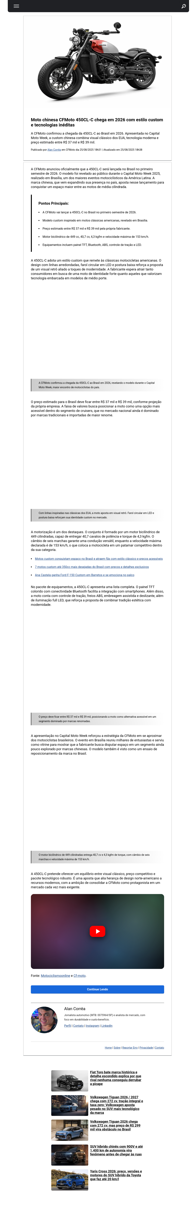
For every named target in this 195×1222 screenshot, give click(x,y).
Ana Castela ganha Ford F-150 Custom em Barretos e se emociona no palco (84, 575)
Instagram (92, 1026)
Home (108, 1047)
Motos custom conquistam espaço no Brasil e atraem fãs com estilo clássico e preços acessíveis (99, 559)
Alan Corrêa (54, 149)
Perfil (67, 1026)
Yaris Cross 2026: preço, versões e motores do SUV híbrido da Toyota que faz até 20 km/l (116, 1175)
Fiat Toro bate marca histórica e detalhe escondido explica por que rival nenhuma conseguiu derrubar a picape (115, 1078)
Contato (78, 1026)
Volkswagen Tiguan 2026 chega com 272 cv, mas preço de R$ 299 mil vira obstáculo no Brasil (115, 1125)
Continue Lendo (97, 989)
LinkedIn (106, 1026)
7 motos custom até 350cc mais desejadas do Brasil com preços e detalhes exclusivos (92, 567)
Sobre (117, 1047)
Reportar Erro (130, 1047)
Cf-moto (79, 976)
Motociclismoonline (55, 976)
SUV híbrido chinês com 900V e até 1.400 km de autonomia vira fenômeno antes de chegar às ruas (116, 1150)
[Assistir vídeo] (97, 931)
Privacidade (146, 1047)
